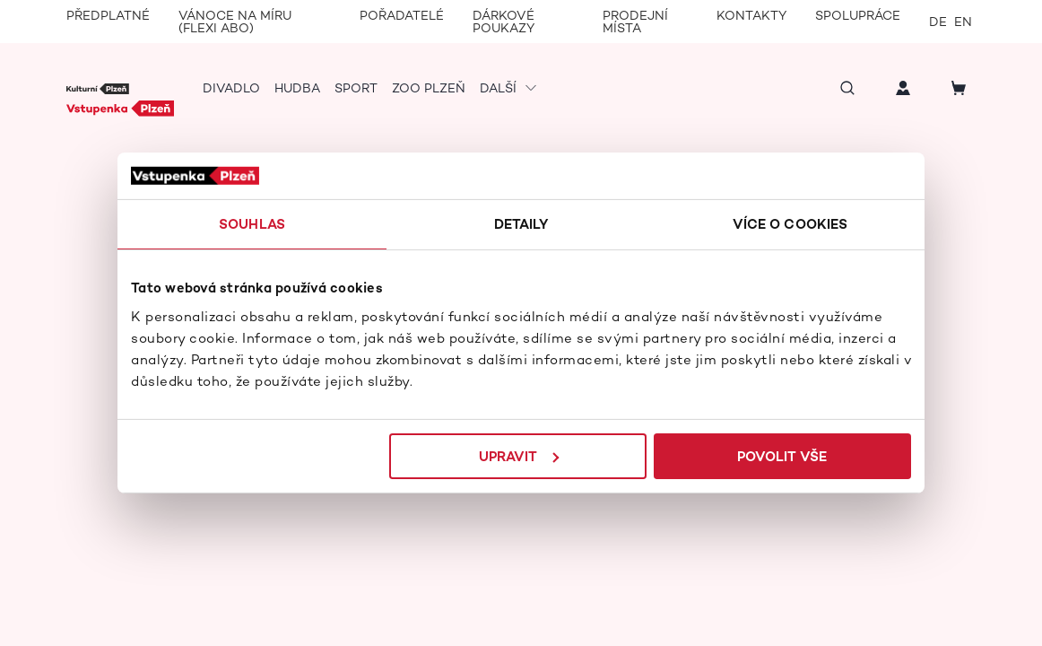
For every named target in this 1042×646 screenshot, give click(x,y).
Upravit (519, 456)
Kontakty (751, 15)
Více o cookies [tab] (793, 223)
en (963, 21)
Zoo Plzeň (428, 88)
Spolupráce (857, 15)
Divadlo (231, 88)
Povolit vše (786, 456)
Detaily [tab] (521, 223)
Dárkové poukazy (503, 21)
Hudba (297, 88)
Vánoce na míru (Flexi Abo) (234, 21)
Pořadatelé (402, 15)
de (938, 21)
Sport (356, 88)
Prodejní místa (635, 21)
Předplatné (108, 15)
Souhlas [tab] (248, 223)
